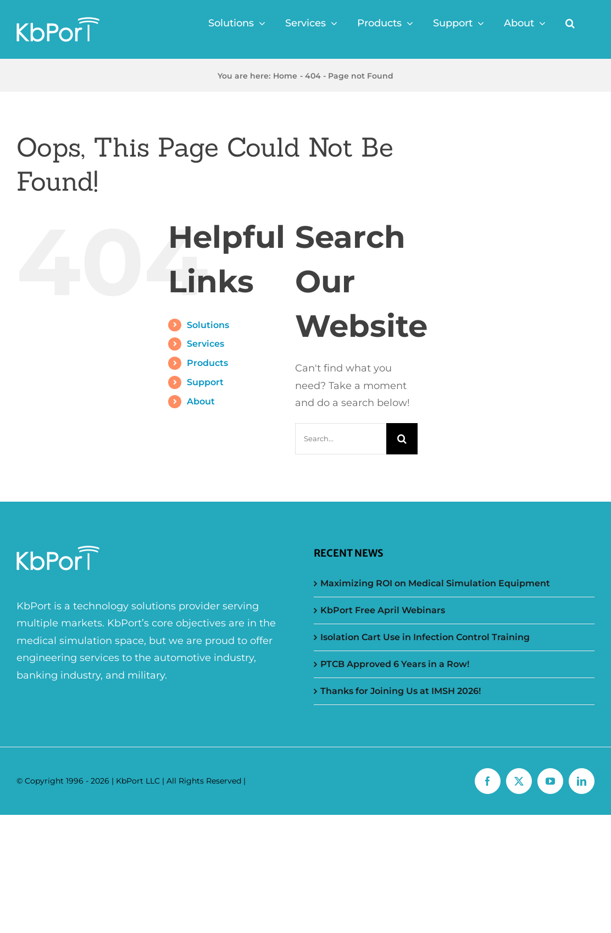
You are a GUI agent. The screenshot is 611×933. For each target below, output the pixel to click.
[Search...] (340, 438)
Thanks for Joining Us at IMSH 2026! (400, 691)
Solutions (208, 325)
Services (205, 343)
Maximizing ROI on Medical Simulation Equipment (435, 583)
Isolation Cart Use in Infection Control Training (425, 637)
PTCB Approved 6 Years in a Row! (394, 664)
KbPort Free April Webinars (382, 610)
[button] (570, 23)
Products (207, 363)
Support (205, 382)
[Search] (402, 438)
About (201, 401)
